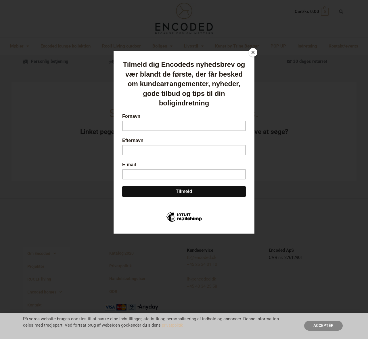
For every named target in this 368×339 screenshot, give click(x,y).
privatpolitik (173, 325)
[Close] (253, 52)
